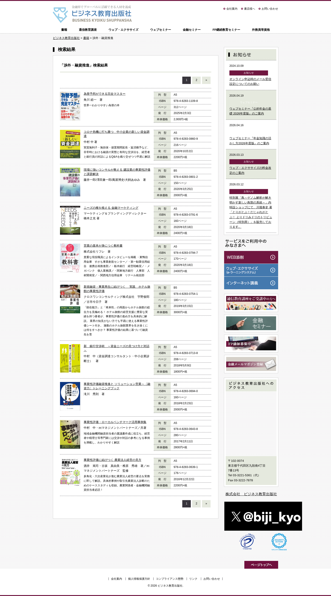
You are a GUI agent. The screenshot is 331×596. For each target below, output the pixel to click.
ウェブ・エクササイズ (123, 29)
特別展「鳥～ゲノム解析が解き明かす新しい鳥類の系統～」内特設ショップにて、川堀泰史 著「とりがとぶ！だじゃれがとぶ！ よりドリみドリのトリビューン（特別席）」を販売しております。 (250, 212)
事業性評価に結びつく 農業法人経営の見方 (112, 460)
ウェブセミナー (160, 29)
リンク (193, 578)
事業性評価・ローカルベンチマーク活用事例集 (115, 422)
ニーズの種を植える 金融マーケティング (111, 207)
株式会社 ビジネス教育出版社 (251, 494)
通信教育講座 (88, 29)
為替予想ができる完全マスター (105, 93)
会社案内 (231, 8)
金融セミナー (192, 29)
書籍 (64, 29)
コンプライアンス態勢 (169, 578)
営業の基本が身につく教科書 (103, 245)
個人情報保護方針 (139, 578)
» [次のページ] (206, 80)
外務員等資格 (261, 29)
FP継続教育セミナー (226, 29)
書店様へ (249, 8)
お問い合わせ (270, 8)
